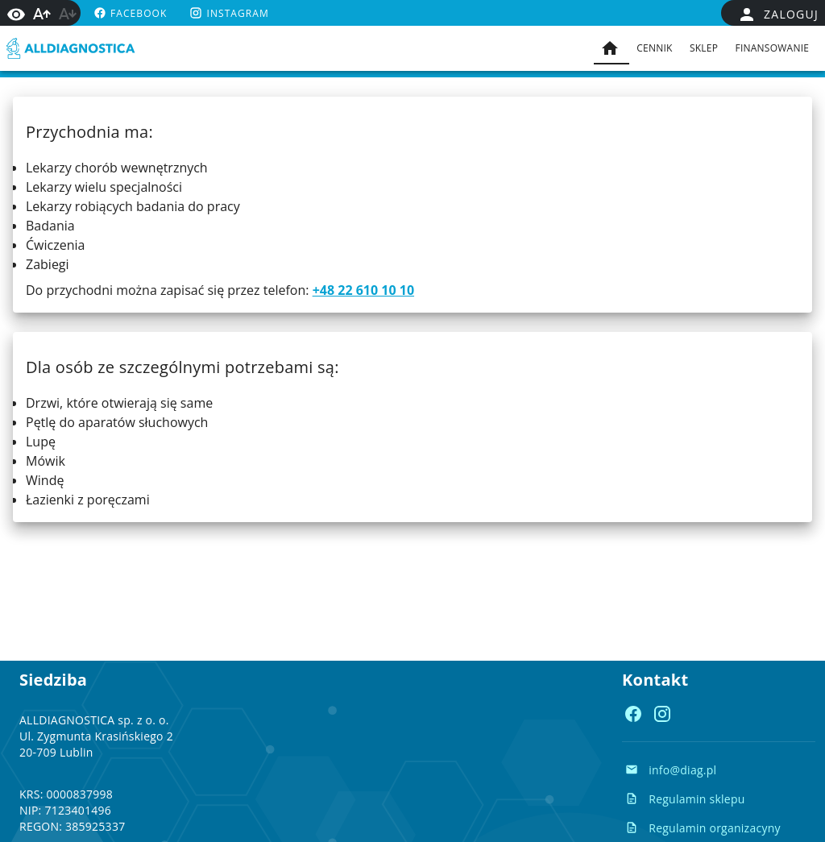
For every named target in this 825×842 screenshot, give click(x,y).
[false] (778, 14)
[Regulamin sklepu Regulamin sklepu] (685, 798)
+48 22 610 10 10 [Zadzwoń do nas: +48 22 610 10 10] (363, 290)
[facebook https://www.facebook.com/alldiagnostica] (128, 13)
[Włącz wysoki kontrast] (16, 13)
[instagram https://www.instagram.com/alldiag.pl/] (227, 13)
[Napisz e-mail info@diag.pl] (670, 769)
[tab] (611, 48)
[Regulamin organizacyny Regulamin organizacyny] (703, 827)
